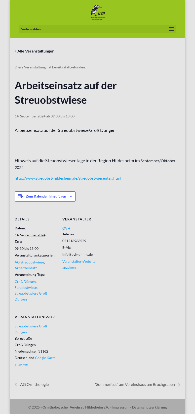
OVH (66, 228)
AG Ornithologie (34, 384)
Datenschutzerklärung (149, 407)
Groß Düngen (25, 281)
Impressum (120, 407)
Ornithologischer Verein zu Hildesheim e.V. (75, 407)
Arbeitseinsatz (26, 268)
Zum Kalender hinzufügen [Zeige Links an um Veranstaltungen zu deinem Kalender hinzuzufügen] (46, 196)
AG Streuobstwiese (29, 262)
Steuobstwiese (26, 287)
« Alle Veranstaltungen (34, 51)
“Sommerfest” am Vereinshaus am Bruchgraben (135, 384)
